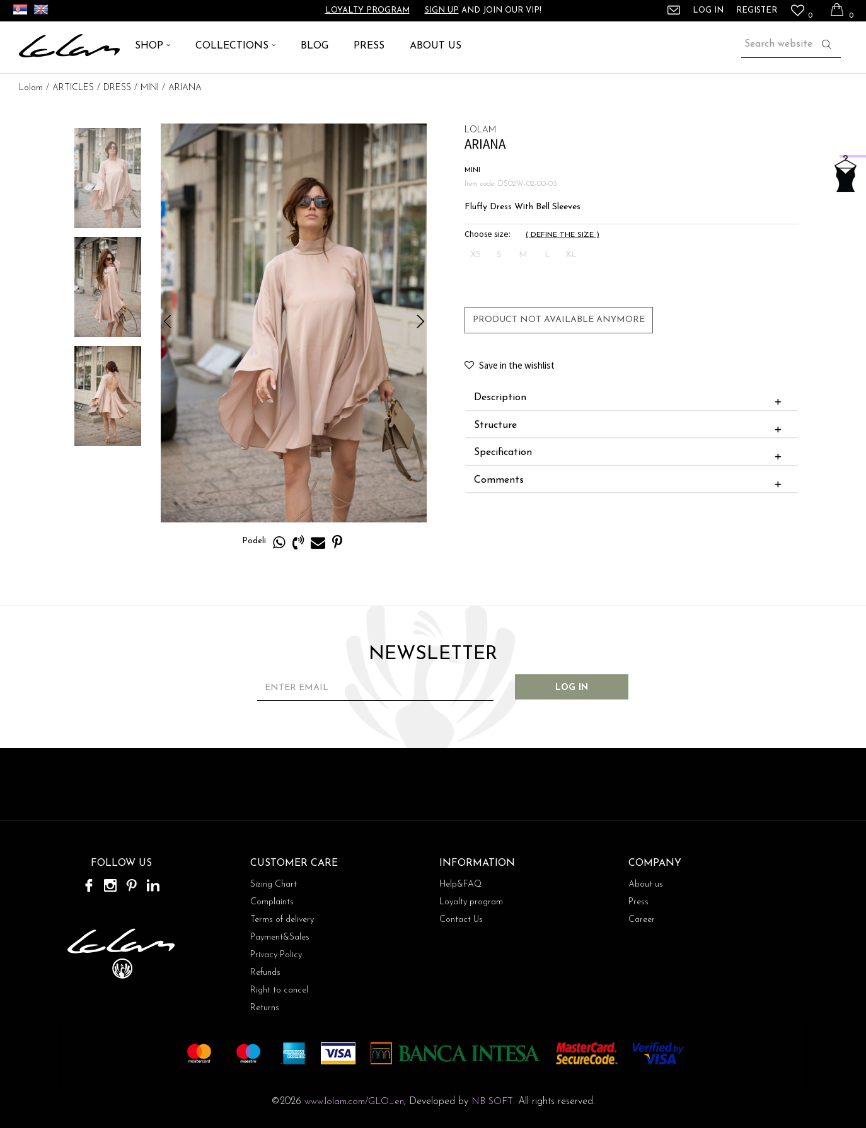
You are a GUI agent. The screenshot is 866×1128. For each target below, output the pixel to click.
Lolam (31, 88)
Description (630, 398)
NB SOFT (492, 1102)
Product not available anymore (559, 320)
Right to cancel (279, 990)
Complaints (272, 902)
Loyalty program (367, 10)
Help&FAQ (460, 884)
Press (638, 902)
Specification (630, 453)
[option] (107, 178)
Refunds (265, 972)
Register (756, 10)
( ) (562, 235)
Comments (630, 480)
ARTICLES (73, 88)
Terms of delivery (282, 919)
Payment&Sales (279, 937)
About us (645, 884)
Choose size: (488, 234)
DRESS (117, 88)
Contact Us (461, 919)
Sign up (442, 10)
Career (641, 919)
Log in (571, 688)
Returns (264, 1008)
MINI (150, 88)
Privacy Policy (276, 955)
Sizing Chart (273, 884)
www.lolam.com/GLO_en (354, 1102)
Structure (630, 426)
